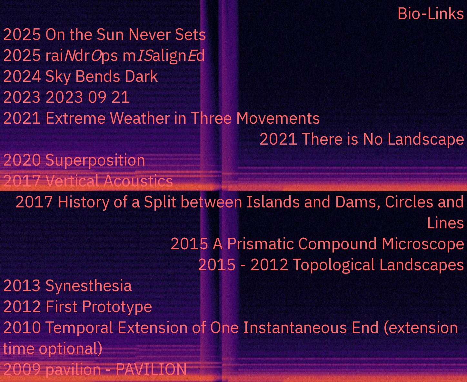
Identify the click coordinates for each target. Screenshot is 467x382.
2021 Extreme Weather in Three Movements (161, 117)
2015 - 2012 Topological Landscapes (330, 264)
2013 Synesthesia (67, 285)
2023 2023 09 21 (66, 96)
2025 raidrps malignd (104, 54)
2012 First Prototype (77, 306)
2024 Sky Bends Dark (80, 75)
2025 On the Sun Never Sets (104, 34)
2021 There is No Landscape (361, 138)
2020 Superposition (74, 159)
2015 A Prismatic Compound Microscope (317, 243)
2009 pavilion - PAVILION (95, 368)
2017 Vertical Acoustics (88, 180)
